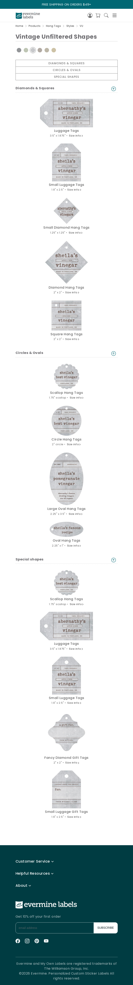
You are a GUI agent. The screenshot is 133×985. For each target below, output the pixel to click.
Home (19, 26)
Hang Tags (53, 26)
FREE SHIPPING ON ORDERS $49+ (66, 4)
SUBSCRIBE (105, 927)
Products (34, 26)
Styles (70, 26)
